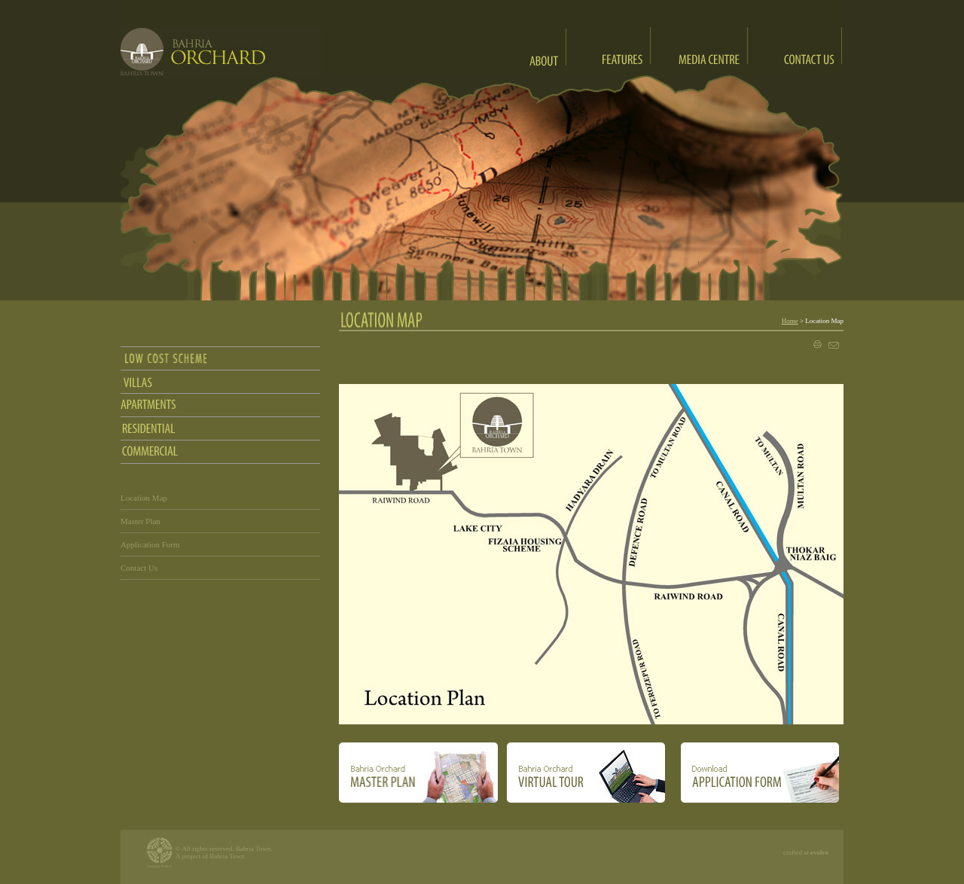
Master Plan (140, 521)
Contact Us (138, 567)
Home (790, 321)
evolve (819, 852)
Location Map (143, 497)
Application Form (150, 544)
